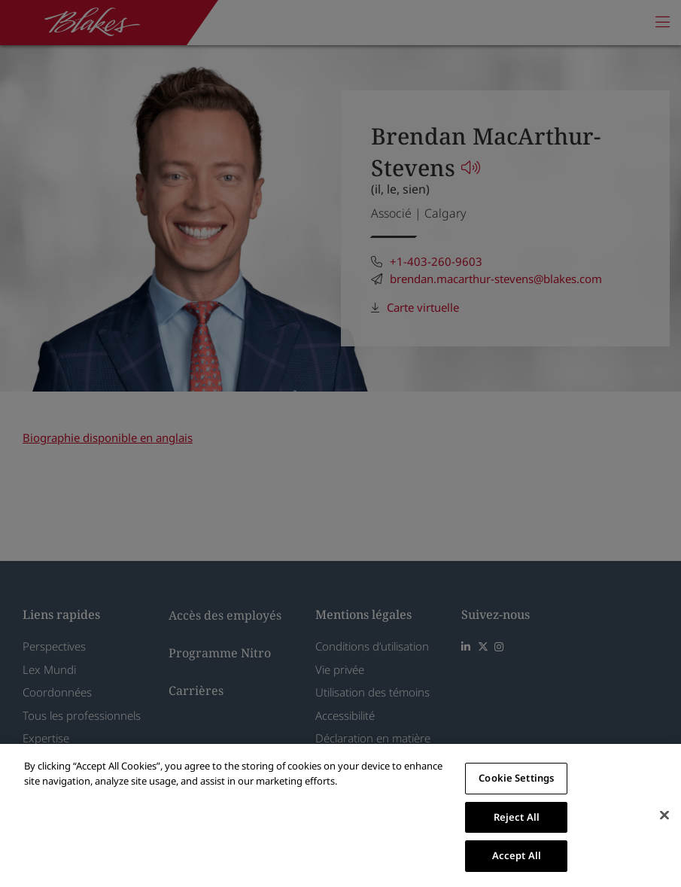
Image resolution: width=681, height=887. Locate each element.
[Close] (664, 815)
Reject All (517, 817)
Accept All (516, 855)
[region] (340, 815)
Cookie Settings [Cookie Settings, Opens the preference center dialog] (516, 778)
